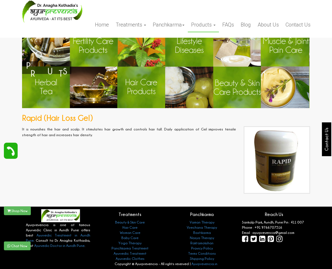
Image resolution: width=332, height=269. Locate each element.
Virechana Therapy (202, 227)
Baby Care (130, 238)
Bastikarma (202, 232)
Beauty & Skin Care (130, 222)
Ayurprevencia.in (204, 264)
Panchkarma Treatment (130, 248)
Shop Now (17, 211)
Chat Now (17, 246)
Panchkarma (168, 25)
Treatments (131, 25)
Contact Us (298, 25)
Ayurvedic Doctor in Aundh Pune (59, 245)
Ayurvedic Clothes (130, 258)
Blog (246, 25)
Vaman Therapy (202, 222)
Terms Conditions (202, 253)
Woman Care (130, 232)
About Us (268, 25)
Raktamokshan (201, 243)
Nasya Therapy (202, 238)
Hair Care (129, 227)
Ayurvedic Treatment (130, 253)
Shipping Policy (202, 258)
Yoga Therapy (130, 243)
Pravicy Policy (202, 248)
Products (203, 25)
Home (102, 25)
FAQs (228, 25)
